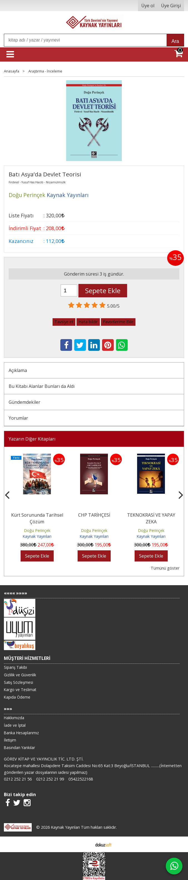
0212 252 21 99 (50, 779)
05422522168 (80, 779)
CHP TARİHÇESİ (94, 515)
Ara (175, 41)
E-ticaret (85, 844)
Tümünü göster (165, 568)
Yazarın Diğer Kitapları (32, 439)
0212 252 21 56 (18, 779)
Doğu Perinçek (37, 530)
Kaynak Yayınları (37, 536)
